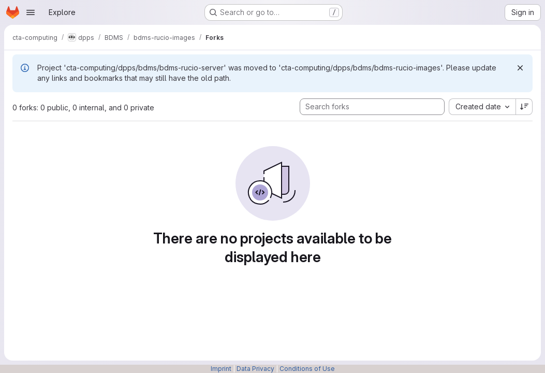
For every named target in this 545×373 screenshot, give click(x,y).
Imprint (221, 368)
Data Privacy (255, 368)
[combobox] (482, 106)
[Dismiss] (520, 68)
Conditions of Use (307, 368)
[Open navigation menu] (30, 12)
